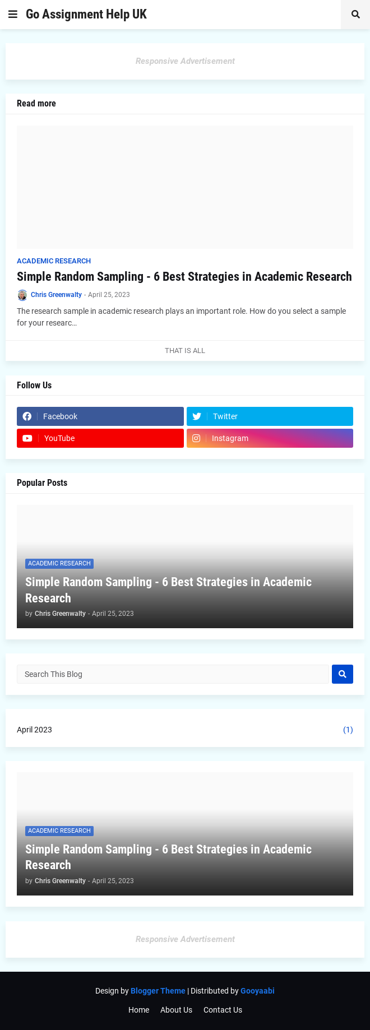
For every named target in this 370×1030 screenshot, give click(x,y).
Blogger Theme (158, 990)
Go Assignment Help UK (86, 14)
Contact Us (222, 1009)
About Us (176, 1009)
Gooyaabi (257, 990)
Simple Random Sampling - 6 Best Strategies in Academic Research (184, 277)
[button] (13, 14)
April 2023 (185, 730)
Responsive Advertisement (185, 61)
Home (138, 1009)
